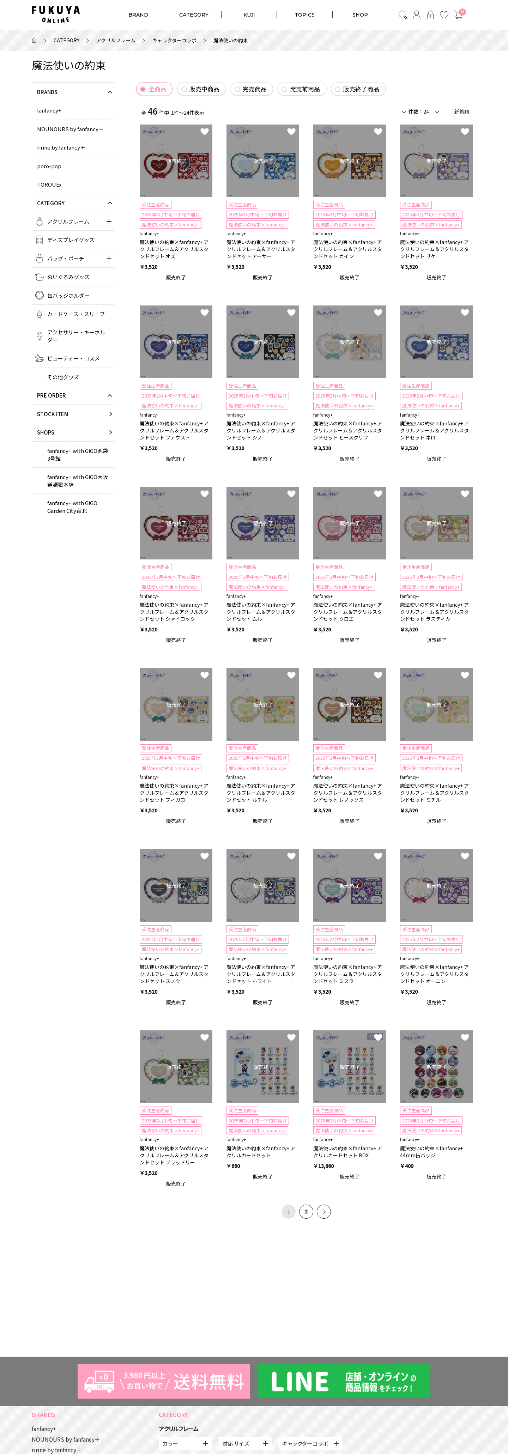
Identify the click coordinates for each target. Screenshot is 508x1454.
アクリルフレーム (115, 40)
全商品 (158, 89)
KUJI (249, 15)
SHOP (360, 15)
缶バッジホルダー (68, 295)
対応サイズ (235, 1443)
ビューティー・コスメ (73, 358)
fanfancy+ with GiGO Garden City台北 (72, 506)
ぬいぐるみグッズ (68, 276)
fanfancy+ (49, 110)
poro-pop (49, 166)
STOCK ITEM (52, 414)
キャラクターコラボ (174, 40)
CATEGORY (193, 15)
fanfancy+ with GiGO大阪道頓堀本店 (77, 480)
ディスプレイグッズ (71, 239)
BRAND (138, 15)
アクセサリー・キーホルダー (76, 335)
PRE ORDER (51, 395)
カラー (170, 1443)
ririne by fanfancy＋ (61, 147)
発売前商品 (305, 89)
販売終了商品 (361, 89)
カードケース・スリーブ (76, 313)
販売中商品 (204, 89)
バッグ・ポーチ (65, 258)
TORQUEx (49, 184)
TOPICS (305, 15)
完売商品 (255, 89)
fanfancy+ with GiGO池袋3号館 (77, 454)
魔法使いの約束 (230, 40)
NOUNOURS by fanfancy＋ (70, 129)
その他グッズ (63, 377)
